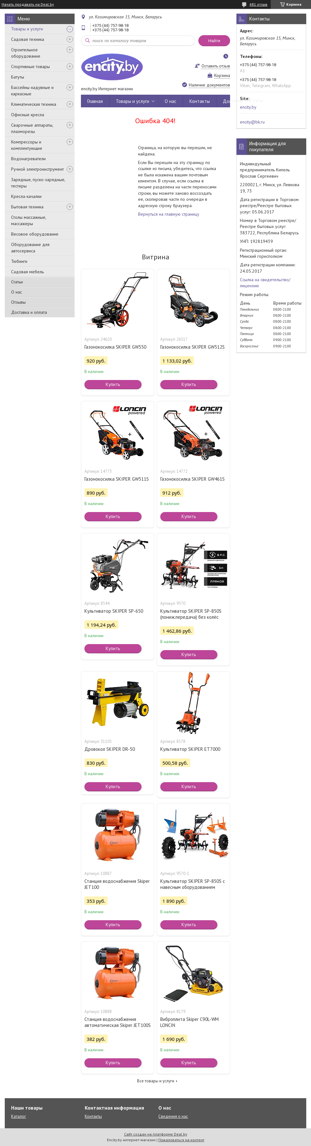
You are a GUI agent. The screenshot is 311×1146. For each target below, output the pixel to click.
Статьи (17, 282)
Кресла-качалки (26, 196)
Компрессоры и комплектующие (26, 145)
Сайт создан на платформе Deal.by (155, 1134)
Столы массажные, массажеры (28, 220)
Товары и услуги (27, 29)
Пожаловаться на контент (181, 1139)
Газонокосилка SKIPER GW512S (192, 347)
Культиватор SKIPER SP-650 (113, 611)
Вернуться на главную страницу (168, 214)
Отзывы (18, 302)
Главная (95, 101)
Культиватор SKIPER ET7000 (190, 749)
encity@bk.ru (252, 122)
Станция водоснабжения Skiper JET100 (117, 884)
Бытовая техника (27, 207)
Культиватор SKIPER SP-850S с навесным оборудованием (192, 884)
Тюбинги (19, 261)
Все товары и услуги (155, 1081)
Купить (113, 384)
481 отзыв (258, 4)
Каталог (18, 1116)
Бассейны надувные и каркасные (32, 91)
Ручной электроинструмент (37, 169)
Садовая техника (27, 39)
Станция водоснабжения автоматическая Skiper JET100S (117, 1022)
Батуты (17, 77)
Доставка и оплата (29, 312)
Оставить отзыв (216, 66)
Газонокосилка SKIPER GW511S (116, 479)
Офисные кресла (27, 114)
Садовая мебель (27, 272)
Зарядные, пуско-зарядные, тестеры (38, 183)
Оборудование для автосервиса (30, 248)
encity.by (248, 107)
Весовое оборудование (34, 234)
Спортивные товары (30, 66)
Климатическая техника (33, 104)
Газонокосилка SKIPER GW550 (115, 347)
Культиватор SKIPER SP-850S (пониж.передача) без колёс (191, 614)
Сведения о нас (173, 1116)
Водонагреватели (28, 158)
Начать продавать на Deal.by (28, 4)
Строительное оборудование (25, 53)
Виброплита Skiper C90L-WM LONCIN (189, 1022)
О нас (16, 292)
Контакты (199, 101)
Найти (214, 40)
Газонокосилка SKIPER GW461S (192, 479)
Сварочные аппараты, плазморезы (32, 128)
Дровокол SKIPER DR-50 (109, 749)
